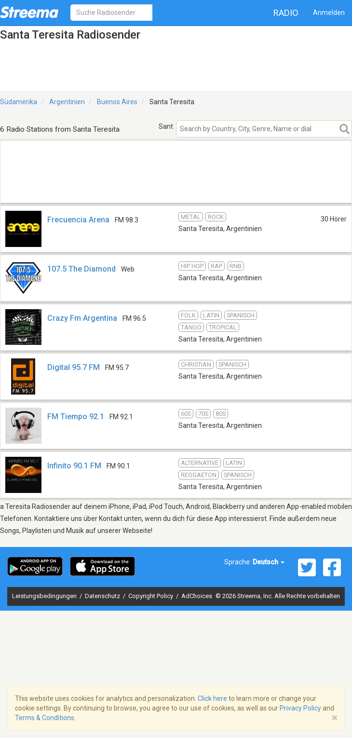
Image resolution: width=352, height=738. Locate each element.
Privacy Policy (300, 708)
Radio (285, 13)
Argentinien (67, 102)
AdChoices (196, 596)
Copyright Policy (151, 596)
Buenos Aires (117, 102)
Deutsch (268, 562)
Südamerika (18, 102)
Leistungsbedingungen (45, 596)
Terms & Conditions (44, 718)
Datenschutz (103, 596)
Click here (212, 698)
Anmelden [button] (329, 12)
